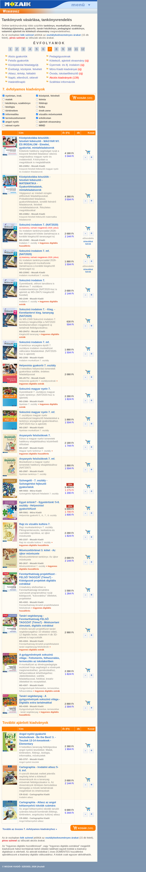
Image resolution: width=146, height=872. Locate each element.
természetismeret (14, 118)
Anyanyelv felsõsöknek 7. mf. (37, 458)
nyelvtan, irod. (12, 95)
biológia (9, 107)
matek (7, 99)
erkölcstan (43, 118)
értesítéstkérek (88, 242)
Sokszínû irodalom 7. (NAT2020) (38, 224)
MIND (40, 125)
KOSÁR (79, 98)
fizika (40, 107)
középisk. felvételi (48, 95)
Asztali (41, 866)
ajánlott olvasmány (48, 121)
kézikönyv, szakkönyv (16, 103)
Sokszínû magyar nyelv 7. (35, 388)
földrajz (42, 103)
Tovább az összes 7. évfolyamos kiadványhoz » (29, 829)
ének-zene (43, 110)
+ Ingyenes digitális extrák (46, 691)
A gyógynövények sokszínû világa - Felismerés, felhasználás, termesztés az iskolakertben (39, 658)
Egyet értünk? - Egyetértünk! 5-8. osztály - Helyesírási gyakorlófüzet (39, 505)
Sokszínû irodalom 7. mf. (34, 342)
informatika (10, 114)
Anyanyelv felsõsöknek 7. (35, 435)
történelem (10, 110)
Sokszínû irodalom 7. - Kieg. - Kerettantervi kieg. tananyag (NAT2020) (37, 312)
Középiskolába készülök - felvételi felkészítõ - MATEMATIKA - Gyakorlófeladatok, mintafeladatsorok (34, 183)
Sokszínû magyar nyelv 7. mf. (37, 412)
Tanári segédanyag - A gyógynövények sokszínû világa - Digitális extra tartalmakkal (39, 699)
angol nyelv (11, 121)
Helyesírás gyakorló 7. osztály (37, 365)
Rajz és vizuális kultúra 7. (34, 524)
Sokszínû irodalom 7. (32, 280)
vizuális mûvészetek (49, 114)
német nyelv (11, 125)
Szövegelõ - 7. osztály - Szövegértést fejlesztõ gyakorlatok (33, 483)
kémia (41, 99)
